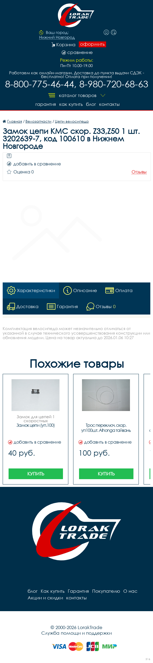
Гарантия (45, 104)
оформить (92, 44)
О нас (130, 591)
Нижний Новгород (57, 37)
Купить (35, 473)
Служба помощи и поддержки (76, 633)
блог (91, 104)
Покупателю (106, 591)
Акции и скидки (45, 597)
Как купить (71, 104)
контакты (109, 104)
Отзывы (139, 172)
